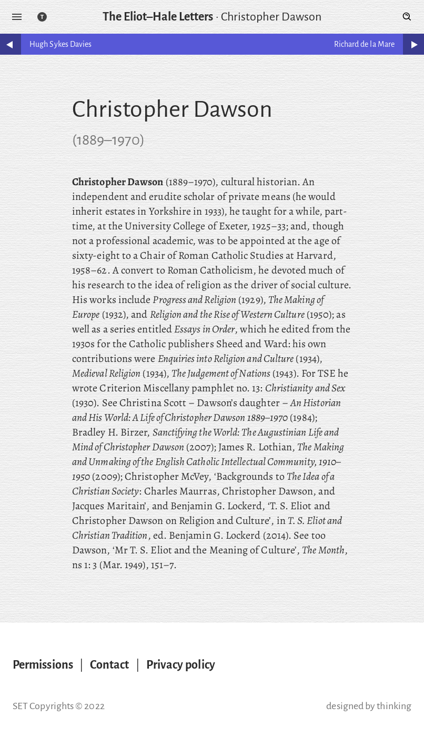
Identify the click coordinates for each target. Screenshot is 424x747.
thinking (394, 706)
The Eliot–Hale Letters (158, 17)
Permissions (43, 665)
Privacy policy (180, 665)
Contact (109, 665)
